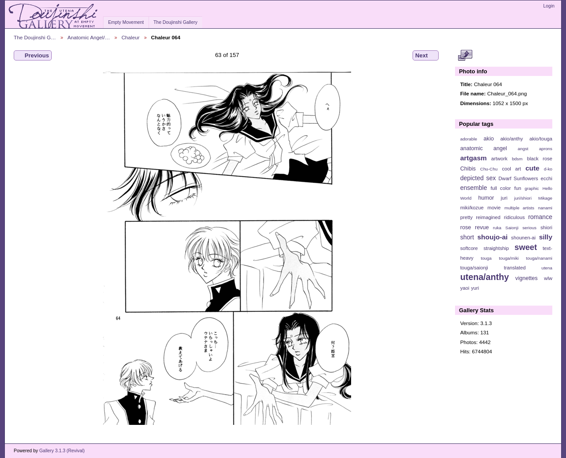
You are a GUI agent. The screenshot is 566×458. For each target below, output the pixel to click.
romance (540, 216)
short (467, 237)
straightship (496, 248)
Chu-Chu (488, 169)
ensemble (473, 187)
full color (500, 188)
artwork (499, 158)
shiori (546, 227)
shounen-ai (523, 237)
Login (549, 6)
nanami (545, 207)
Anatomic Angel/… (89, 37)
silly (545, 237)
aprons (545, 148)
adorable (468, 138)
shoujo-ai (493, 237)
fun (517, 188)
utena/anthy (484, 277)
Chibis (468, 169)
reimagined (488, 217)
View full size (464, 55)
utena (546, 267)
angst (523, 148)
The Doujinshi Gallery (175, 22)
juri (504, 198)
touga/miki (509, 258)
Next (425, 55)
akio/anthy (511, 138)
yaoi (465, 288)
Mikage (545, 198)
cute (532, 168)
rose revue (474, 227)
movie (494, 207)
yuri (475, 288)
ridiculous (514, 217)
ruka (497, 227)
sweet (526, 247)
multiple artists (519, 207)
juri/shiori (523, 198)
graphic (532, 188)
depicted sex (478, 178)
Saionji (511, 227)
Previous (32, 55)
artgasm (473, 158)
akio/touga (540, 138)
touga (486, 258)
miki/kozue (472, 207)
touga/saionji (474, 267)
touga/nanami (539, 258)
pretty (466, 217)
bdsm (517, 158)
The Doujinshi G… (35, 37)
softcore (469, 248)
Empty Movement (126, 22)
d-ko (548, 169)
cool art (511, 168)
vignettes (526, 278)
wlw (548, 278)
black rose (539, 158)
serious (529, 227)
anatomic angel (483, 148)
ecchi (546, 178)
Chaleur (131, 37)
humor (486, 198)
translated (514, 267)
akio (489, 139)
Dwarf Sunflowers (518, 178)
